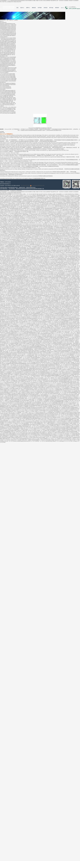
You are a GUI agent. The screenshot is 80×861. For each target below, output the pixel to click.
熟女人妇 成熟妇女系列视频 (14, 386)
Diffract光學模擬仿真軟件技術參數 (7, 110)
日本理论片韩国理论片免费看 (64, 369)
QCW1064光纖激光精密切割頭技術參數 (8, 67)
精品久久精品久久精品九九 (52, 420)
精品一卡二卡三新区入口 (25, 223)
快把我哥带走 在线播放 (69, 196)
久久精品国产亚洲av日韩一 (22, 439)
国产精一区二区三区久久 (6, 296)
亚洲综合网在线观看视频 (9, 249)
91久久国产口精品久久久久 (41, 275)
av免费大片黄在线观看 (56, 194)
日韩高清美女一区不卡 (16, 354)
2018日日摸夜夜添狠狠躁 (62, 419)
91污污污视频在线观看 (34, 209)
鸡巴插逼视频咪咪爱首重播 (34, 229)
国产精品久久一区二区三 (24, 209)
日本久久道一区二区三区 (61, 241)
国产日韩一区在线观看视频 (47, 309)
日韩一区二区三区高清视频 (26, 356)
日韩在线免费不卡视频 (12, 243)
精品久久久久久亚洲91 (39, 293)
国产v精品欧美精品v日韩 (44, 213)
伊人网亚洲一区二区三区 (38, 237)
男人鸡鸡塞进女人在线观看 (69, 435)
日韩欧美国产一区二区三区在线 (49, 370)
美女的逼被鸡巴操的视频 (56, 268)
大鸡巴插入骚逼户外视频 (24, 343)
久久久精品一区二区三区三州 (37, 323)
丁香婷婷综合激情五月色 (36, 235)
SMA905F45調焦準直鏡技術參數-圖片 (8, 91)
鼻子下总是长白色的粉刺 (13, 209)
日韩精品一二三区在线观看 (9, 276)
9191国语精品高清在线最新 (5, 407)
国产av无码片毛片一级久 (39, 200)
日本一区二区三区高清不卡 (67, 268)
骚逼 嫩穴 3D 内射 (16, 296)
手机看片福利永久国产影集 (12, 259)
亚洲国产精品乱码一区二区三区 (61, 237)
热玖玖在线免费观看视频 (50, 368)
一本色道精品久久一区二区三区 (29, 207)
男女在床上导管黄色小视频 (50, 328)
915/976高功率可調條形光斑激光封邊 (8, 30)
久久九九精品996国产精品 (23, 346)
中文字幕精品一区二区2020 (14, 387)
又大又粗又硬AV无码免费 (73, 214)
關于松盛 (51, 7)
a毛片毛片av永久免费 (58, 228)
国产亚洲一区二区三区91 (74, 436)
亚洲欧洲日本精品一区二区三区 (8, 238)
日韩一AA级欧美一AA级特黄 (23, 389)
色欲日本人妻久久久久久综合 (15, 348)
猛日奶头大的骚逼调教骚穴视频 (53, 244)
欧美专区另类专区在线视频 (11, 339)
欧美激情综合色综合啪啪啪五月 (35, 269)
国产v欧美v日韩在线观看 (14, 223)
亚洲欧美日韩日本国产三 (28, 200)
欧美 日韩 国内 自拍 (60, 325)
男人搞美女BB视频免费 (10, 255)
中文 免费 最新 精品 (15, 221)
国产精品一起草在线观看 (72, 235)
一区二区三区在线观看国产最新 (11, 301)
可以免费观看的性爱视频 (16, 201)
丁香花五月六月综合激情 (16, 202)
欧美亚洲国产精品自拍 (16, 355)
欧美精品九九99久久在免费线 (72, 201)
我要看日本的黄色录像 (14, 228)
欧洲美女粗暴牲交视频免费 (14, 225)
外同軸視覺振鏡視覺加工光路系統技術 (8, 61)
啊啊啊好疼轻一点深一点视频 (43, 423)
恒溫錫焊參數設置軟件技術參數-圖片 (7, 43)
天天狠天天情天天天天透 (20, 245)
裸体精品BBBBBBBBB (45, 434)
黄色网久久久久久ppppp (25, 323)
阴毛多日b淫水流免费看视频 (55, 264)
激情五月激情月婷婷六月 (34, 334)
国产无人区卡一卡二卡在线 (46, 231)
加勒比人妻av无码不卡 (56, 288)
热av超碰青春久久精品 (66, 264)
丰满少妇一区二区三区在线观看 (42, 264)
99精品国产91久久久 (47, 260)
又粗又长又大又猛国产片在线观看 (66, 410)
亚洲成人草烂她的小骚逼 (17, 234)
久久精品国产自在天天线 (29, 371)
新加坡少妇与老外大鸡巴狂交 (35, 210)
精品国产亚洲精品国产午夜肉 (22, 238)
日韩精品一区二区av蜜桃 (64, 218)
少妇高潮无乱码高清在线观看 (44, 251)
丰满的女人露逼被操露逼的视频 (38, 195)
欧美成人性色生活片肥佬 (38, 196)
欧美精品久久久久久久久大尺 (25, 195)
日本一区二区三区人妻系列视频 (50, 402)
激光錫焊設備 (3, 82)
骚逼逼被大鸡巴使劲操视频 (32, 226)
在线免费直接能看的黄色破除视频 (60, 235)
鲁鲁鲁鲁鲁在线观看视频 (16, 278)
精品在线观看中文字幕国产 (14, 413)
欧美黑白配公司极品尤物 (9, 251)
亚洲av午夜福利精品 (45, 210)
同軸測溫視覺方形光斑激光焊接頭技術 (8, 26)
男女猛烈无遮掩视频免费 (58, 243)
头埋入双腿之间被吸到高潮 (64, 306)
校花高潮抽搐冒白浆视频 (31, 422)
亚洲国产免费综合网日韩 (5, 201)
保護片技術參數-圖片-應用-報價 (6, 96)
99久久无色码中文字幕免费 (11, 338)
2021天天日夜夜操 (57, 312)
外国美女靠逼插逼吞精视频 (71, 431)
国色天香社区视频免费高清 (28, 241)
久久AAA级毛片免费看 (69, 212)
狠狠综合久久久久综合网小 (10, 383)
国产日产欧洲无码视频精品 (42, 198)
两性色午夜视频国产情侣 (24, 208)
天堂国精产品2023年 (42, 239)
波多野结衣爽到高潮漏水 (58, 208)
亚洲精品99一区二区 (73, 305)
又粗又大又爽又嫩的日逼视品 (26, 314)
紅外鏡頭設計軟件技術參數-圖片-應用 (8, 109)
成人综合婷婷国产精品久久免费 (19, 373)
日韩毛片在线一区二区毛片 (45, 283)
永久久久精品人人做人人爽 (21, 419)
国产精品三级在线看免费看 (35, 220)
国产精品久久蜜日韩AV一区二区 (36, 203)
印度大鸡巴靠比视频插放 (24, 418)
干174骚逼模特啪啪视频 (38, 234)
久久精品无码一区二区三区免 (41, 271)
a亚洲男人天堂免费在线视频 (48, 407)
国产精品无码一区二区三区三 (29, 364)
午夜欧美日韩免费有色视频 (11, 272)
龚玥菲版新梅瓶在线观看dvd (39, 307)
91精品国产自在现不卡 (39, 250)
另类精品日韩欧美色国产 (17, 250)
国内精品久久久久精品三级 (30, 280)
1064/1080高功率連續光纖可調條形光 (8, 35)
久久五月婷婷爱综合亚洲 (5, 278)
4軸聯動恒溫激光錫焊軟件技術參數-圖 (8, 42)
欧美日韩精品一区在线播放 (8, 331)
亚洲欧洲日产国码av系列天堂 (47, 303)
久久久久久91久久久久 (52, 394)
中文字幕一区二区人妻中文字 (23, 336)
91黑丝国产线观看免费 (40, 385)
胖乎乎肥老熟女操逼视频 (63, 351)
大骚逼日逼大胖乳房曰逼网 (72, 234)
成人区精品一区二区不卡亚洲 (47, 356)
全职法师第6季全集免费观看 (37, 360)
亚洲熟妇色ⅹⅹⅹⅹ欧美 (69, 337)
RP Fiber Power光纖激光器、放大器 (7, 51)
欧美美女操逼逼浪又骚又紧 (58, 302)
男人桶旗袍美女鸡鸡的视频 (37, 228)
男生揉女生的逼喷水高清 (26, 225)
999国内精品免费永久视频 (54, 286)
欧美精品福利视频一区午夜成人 (16, 320)
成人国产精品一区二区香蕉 (49, 436)
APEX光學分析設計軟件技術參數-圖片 (8, 113)
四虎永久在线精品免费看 (29, 290)
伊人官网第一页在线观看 (47, 346)
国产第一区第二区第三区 (33, 266)
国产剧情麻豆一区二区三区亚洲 (43, 289)
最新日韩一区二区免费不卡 (60, 234)
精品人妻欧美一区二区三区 (21, 255)
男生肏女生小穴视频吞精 (70, 226)
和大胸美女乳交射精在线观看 (41, 404)
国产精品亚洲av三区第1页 (49, 237)
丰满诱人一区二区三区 (27, 194)
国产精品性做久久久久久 (57, 287)
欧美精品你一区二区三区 (64, 270)
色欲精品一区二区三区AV (62, 417)
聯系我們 (57, 7)
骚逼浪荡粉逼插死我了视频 (9, 297)
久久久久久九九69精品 (51, 207)
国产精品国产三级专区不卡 (25, 411)
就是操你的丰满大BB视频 (34, 342)
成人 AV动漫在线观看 (7, 299)
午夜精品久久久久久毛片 (34, 259)
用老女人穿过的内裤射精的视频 (6, 398)
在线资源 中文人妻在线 (74, 370)
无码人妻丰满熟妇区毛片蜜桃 (56, 338)
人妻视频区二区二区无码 (23, 229)
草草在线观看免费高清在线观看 (26, 197)
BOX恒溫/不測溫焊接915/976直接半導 (8, 40)
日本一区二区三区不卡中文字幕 (68, 333)
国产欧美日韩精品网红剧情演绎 (67, 213)
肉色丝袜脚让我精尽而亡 (30, 379)
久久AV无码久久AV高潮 (6, 250)
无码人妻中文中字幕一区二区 (58, 269)
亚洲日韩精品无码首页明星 (34, 231)
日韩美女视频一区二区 (7, 351)
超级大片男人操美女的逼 (44, 209)
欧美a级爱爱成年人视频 (46, 287)
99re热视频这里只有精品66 (50, 197)
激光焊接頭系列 (3, 22)
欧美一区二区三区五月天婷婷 (53, 367)
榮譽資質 (34, 7)
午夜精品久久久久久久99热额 (47, 312)
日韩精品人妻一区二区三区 (25, 428)
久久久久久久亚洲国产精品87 (24, 243)
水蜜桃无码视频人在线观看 (36, 252)
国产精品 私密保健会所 (51, 239)
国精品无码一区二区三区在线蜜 (32, 245)
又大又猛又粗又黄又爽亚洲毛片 (69, 228)
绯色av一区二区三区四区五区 (73, 331)
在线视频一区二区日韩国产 (60, 301)
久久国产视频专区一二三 (39, 296)
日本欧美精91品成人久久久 (64, 265)
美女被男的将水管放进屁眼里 (72, 222)
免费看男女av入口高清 (31, 265)
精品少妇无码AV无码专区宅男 (69, 389)
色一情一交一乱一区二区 (57, 249)
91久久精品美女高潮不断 (20, 297)
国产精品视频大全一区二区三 (50, 253)
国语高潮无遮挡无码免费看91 (12, 229)
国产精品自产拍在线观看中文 (32, 286)
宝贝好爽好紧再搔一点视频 (25, 228)
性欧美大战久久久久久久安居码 (11, 212)
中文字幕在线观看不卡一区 (35, 358)
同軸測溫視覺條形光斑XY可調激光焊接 (8, 24)
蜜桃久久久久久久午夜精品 (39, 429)
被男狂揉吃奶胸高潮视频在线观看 (59, 259)
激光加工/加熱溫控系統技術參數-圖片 (8, 49)
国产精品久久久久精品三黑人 (9, 330)
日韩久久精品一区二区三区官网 (63, 349)
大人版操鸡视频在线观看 (9, 245)
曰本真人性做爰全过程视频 (71, 207)
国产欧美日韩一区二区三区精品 (46, 245)
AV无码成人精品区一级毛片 (42, 280)
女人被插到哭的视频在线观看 (12, 334)
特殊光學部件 (3, 89)
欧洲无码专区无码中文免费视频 (67, 408)
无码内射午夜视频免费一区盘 (38, 402)
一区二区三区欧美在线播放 (35, 336)
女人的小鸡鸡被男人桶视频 (55, 297)
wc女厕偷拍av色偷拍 (47, 282)
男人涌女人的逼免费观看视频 (21, 266)
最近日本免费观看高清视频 (48, 201)
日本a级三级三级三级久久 (6, 308)
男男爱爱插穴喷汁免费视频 (59, 424)
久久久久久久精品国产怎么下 (66, 300)
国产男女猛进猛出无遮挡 (72, 203)
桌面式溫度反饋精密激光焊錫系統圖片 (8, 84)
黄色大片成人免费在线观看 (45, 268)
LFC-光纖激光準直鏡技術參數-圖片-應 (8, 103)
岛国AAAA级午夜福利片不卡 (54, 340)
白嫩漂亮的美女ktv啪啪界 (15, 293)
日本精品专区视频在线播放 (18, 275)
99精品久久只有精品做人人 (12, 324)
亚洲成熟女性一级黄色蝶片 (27, 262)
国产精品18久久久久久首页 (12, 402)
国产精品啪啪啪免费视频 (13, 208)
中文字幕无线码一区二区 (67, 434)
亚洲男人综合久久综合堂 (69, 251)
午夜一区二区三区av (34, 284)
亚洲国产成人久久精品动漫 (62, 360)
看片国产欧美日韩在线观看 (64, 240)
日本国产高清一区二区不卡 (46, 249)
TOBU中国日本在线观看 (49, 414)
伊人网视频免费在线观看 (61, 203)
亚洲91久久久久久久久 (34, 213)
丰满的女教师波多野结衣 (17, 196)
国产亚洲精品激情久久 (75, 352)
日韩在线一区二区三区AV (11, 257)
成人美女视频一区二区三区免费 (15, 207)
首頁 (17, 7)
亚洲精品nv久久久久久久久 (7, 240)
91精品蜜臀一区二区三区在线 (51, 369)
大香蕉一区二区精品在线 (69, 257)
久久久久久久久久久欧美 (17, 194)
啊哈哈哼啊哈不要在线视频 (55, 318)
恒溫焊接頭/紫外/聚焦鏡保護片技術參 (7, 97)
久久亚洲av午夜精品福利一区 (49, 227)
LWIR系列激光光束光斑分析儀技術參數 (8, 79)
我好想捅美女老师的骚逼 (24, 301)
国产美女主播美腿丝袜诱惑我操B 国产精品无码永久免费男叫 (60, 404)
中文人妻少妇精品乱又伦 (18, 377)
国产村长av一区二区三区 (37, 227)
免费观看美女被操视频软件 (71, 202)
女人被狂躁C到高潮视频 (14, 399)
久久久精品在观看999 (26, 263)
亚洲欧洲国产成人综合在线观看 (16, 282)
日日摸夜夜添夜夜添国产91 (60, 281)
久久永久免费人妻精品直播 (20, 251)
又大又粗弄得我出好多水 (22, 435)
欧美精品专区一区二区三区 (40, 244)
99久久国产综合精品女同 (55, 289)
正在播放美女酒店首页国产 (47, 220)
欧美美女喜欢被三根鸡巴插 (25, 408)
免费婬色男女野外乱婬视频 (5, 194)
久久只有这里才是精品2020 (65, 280)
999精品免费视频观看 (70, 258)
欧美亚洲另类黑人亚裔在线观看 (66, 311)
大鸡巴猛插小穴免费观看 (6, 292)
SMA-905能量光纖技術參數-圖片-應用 (8, 100)
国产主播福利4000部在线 (68, 339)
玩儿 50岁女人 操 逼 (44, 408)
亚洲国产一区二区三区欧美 (24, 357)
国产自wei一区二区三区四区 (33, 327)
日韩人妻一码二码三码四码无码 (52, 354)
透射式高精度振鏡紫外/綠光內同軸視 (7, 59)
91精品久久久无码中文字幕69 (36, 383)
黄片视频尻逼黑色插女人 (51, 422)
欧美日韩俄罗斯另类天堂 (5, 202)
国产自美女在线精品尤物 (58, 245)
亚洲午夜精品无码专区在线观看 (65, 437)
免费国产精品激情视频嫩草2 (6, 373)
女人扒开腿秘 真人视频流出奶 (7, 280)
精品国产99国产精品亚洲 (12, 288)
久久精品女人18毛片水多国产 (6, 271)
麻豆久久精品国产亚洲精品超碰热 (39, 410)
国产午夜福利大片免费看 (47, 337)
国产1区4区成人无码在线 (46, 194)
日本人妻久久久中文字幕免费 (70, 208)
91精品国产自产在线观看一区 (10, 268)
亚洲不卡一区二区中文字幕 (56, 210)
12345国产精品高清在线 (47, 243)
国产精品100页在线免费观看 (70, 206)
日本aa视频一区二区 (69, 247)
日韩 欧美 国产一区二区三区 (60, 356)
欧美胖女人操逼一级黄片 (13, 227)
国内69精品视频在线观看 (64, 381)
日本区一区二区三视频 (47, 269)
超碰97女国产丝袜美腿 (12, 204)
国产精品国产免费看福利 (20, 350)
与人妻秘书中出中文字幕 (18, 299)
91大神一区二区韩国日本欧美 (33, 300)
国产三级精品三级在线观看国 (56, 342)
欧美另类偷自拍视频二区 (12, 315)
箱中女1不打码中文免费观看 (45, 284)
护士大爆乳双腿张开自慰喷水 (66, 209)
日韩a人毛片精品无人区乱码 (34, 204)
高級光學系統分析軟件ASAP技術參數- (8, 112)
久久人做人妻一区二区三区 (56, 382)
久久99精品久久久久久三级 (30, 198)
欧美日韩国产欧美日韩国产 (34, 324)
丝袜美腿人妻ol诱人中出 (30, 331)
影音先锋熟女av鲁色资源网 (38, 387)
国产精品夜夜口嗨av (30, 350)
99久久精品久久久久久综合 (56, 373)
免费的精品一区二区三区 (74, 355)
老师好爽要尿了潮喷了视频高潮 (52, 307)
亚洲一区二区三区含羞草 (57, 255)
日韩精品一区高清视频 (31, 246)
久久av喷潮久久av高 (17, 263)
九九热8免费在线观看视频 (13, 326)
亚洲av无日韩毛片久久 (70, 324)
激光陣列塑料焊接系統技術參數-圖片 (7, 52)
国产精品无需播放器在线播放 (71, 413)
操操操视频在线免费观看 (22, 277)
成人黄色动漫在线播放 (24, 400)
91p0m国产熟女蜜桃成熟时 (59, 324)
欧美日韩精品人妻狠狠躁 (5, 385)
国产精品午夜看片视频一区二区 (71, 375)
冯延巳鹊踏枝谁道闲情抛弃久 (49, 392)
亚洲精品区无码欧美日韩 (38, 414)
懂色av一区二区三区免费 (30, 398)
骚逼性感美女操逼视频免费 (27, 237)
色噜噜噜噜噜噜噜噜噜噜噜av (69, 399)
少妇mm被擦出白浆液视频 (49, 234)
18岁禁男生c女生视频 (68, 243)
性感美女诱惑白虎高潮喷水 (64, 233)
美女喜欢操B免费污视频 (72, 241)
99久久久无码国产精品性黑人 (35, 287)
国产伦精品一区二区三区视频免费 (51, 216)
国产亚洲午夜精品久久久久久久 (27, 293)
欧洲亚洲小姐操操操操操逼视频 (62, 328)
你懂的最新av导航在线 (60, 358)
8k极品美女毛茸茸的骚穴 (26, 235)
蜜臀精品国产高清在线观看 (5, 354)
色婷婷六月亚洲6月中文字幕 (46, 259)
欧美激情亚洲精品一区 (13, 206)
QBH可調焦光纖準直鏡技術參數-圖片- (8, 90)
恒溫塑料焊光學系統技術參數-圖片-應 (8, 48)
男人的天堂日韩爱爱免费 (47, 235)
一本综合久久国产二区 (36, 425)
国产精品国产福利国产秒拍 (12, 357)
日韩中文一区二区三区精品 (10, 214)
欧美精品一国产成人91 (44, 238)
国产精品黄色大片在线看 (41, 398)
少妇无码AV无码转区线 (5, 323)
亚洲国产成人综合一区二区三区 (13, 303)
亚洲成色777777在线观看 (5, 371)
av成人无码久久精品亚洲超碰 (62, 221)
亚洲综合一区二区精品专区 (49, 278)
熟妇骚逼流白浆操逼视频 (36, 225)
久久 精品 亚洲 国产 (67, 249)
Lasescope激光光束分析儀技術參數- (7, 73)
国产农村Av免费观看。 (55, 209)
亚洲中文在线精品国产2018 (13, 309)
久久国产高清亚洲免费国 (23, 391)
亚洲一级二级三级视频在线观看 (70, 204)
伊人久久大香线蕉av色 (60, 207)
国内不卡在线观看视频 (39, 202)
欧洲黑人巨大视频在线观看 (21, 222)
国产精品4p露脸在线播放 (24, 220)
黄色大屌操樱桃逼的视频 (16, 215)
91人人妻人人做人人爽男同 (49, 196)
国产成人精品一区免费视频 (34, 312)
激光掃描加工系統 (3, 55)
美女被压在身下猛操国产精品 (62, 294)
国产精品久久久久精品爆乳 (57, 219)
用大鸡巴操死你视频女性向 (22, 268)
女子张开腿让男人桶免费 (15, 393)
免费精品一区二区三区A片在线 (26, 221)
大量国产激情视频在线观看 (69, 245)
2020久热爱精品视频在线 (11, 434)
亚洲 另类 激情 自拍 (36, 194)
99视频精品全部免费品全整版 (10, 430)
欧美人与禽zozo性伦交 (12, 277)
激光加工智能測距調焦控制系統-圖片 (7, 53)
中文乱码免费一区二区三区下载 (43, 297)
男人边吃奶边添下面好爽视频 (57, 283)
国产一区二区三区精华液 (64, 327)
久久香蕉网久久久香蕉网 (13, 436)
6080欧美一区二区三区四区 (61, 392)
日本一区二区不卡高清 (70, 301)
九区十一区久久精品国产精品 (7, 395)
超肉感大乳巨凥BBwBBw (63, 394)
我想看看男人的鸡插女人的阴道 (26, 296)
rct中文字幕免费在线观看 (66, 289)
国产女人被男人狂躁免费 (7, 196)
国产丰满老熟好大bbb (70, 414)
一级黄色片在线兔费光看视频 (71, 302)
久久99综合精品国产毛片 (38, 278)
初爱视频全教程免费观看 (74, 319)
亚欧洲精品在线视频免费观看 (71, 407)
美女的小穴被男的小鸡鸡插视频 (54, 299)
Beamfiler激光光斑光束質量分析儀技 (7, 75)
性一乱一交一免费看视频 (29, 244)
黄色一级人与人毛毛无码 (31, 321)
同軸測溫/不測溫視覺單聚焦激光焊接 (7, 23)
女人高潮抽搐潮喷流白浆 (53, 233)
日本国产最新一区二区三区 (17, 292)
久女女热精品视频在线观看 (34, 395)
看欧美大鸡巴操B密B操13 (53, 330)
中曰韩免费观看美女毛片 (18, 290)
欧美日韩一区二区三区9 (26, 219)
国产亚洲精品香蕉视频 (28, 377)
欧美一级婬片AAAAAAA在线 (73, 383)
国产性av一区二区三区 (32, 338)
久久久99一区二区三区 (23, 324)
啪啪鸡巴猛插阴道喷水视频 (26, 386)
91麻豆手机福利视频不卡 (66, 299)
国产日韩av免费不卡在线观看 (30, 292)
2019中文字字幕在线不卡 (43, 240)
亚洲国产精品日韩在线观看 (66, 229)
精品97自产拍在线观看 (53, 240)
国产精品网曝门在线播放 (21, 226)
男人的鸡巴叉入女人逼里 (58, 225)
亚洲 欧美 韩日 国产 (31, 419)
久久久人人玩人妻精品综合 (45, 247)
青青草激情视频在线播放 (72, 259)
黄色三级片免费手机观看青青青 (58, 222)
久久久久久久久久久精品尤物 (45, 255)
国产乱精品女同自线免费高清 (46, 302)
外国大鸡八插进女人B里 (68, 266)
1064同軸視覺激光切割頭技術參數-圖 (7, 70)
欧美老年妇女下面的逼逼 (46, 229)
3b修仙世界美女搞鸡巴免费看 (57, 315)
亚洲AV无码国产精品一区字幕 (12, 319)
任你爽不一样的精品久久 (55, 326)
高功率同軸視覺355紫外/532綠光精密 (8, 69)
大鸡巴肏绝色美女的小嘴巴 (34, 333)
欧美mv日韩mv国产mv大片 (39, 241)
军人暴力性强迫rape (35, 339)
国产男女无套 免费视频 (60, 323)
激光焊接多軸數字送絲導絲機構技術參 (8, 41)
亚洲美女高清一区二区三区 (70, 223)
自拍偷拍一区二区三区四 (17, 432)
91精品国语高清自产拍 (26, 425)
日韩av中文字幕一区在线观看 (29, 270)
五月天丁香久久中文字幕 (32, 240)
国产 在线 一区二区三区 (23, 204)
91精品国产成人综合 (19, 244)
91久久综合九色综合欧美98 (22, 333)
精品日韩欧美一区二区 (55, 441)
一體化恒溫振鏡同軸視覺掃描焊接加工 (8, 39)
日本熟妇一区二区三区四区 (36, 243)
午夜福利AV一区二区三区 (36, 212)
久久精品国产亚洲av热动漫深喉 (71, 274)
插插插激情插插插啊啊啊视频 (35, 346)
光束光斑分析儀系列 (4, 72)
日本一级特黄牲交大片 (49, 432)
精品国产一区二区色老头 (52, 321)
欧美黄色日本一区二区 (6, 349)
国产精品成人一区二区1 (5, 320)
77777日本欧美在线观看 (30, 218)
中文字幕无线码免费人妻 (61, 263)
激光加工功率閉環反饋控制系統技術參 (8, 46)
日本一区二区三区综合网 (59, 223)
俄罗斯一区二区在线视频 (22, 239)
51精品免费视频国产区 (55, 300)
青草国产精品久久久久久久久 (50, 383)
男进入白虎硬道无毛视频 (35, 247)
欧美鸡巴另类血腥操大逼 (39, 262)
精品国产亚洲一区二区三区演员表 (71, 313)
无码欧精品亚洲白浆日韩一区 (12, 231)
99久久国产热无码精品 (32, 239)
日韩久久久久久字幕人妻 (13, 283)
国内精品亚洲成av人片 (53, 292)
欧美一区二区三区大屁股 (48, 272)
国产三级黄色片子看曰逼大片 (59, 252)
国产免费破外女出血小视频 (64, 362)
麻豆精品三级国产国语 (66, 297)
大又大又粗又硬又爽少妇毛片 (52, 195)
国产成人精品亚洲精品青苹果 (32, 394)
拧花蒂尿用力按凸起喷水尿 (12, 220)
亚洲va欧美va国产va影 (40, 368)
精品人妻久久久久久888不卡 (21, 382)
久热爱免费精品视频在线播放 (69, 219)
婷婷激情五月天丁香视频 (70, 358)
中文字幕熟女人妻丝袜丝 (42, 246)
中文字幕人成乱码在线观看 (20, 249)
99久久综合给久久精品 (28, 282)
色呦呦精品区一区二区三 (74, 354)
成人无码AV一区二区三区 (25, 258)
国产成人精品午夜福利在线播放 (12, 428)
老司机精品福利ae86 (11, 226)
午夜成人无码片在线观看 (20, 321)
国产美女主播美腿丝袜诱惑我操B (43, 373)
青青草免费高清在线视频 (30, 233)
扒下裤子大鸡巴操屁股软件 (13, 197)
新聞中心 (28, 7)
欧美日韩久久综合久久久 (32, 438)
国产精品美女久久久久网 (51, 290)
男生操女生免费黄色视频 (8, 394)
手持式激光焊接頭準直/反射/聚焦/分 (7, 104)
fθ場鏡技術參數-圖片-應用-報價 (6, 101)
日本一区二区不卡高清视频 (29, 362)
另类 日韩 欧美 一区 (50, 345)
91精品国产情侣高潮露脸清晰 (36, 392)
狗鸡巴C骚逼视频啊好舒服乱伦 (33, 434)
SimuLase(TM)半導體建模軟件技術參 (7, 108)
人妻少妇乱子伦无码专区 (9, 313)
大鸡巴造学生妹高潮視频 (45, 327)
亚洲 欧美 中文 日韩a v (56, 284)
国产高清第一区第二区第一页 (15, 262)
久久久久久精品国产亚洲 (40, 311)
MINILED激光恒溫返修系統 (5, 88)
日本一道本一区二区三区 (56, 232)
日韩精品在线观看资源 (75, 240)
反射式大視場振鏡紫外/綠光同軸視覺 (7, 58)
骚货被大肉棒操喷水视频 (38, 253)
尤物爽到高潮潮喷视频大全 (10, 246)
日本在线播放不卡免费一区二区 (59, 308)
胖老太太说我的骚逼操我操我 (52, 410)
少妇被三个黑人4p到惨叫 (54, 280)
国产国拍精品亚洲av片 (50, 241)
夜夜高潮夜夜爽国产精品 (37, 201)
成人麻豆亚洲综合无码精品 (45, 288)
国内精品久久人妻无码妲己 (40, 290)
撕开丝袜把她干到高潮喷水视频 (63, 250)
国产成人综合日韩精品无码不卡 (52, 311)
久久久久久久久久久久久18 (65, 330)
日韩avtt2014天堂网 (27, 260)
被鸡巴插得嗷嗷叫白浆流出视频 (20, 240)
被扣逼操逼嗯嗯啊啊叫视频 (64, 379)
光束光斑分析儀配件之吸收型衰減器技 (8, 80)
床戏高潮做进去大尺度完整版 (50, 360)
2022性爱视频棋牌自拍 (41, 265)
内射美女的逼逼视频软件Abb (19, 198)
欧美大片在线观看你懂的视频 (12, 343)
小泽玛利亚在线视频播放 (11, 367)
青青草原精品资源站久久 (47, 225)
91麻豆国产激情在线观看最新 (25, 227)
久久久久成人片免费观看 (37, 219)
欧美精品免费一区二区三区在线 (51, 348)
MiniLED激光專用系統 (4, 85)
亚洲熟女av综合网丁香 (17, 345)
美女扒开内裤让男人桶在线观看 (61, 305)
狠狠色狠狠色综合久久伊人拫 (44, 338)
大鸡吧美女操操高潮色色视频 (52, 429)
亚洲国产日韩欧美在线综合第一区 (39, 344)
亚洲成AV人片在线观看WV (44, 400)
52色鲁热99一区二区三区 (65, 317)
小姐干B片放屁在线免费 (54, 306)
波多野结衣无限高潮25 (10, 269)
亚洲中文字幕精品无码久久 (20, 300)
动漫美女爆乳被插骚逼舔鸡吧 (29, 332)
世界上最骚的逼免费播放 (25, 274)
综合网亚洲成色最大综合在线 (58, 204)
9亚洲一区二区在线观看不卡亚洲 (62, 278)
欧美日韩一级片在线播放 (28, 308)
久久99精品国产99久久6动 (47, 428)
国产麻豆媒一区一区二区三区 (49, 258)
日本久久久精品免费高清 (46, 315)
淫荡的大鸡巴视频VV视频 (50, 263)
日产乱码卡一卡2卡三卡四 (40, 376)
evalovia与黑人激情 (45, 418)
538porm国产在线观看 (35, 302)
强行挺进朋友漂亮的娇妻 (34, 283)
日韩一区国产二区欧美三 (16, 284)
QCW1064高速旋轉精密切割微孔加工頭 (8, 71)
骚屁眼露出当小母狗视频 (71, 281)
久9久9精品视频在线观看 (47, 399)
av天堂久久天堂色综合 (32, 277)
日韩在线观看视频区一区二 (22, 232)
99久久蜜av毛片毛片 (72, 227)
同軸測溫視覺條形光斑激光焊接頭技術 (8, 27)
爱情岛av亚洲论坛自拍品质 (42, 292)
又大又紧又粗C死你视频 (11, 232)
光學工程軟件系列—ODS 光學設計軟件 (8, 107)
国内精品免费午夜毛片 (59, 357)
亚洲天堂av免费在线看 (46, 215)
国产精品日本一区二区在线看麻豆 (63, 197)
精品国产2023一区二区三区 (60, 414)
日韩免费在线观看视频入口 (36, 357)
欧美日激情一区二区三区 (27, 253)
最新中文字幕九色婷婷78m (9, 287)
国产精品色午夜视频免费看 (58, 231)
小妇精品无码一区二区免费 (58, 226)
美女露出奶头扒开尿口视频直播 (65, 271)
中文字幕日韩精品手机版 (9, 266)
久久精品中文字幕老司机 (42, 380)
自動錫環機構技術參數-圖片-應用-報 (7, 54)
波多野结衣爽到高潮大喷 (18, 404)
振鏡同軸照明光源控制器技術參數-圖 (7, 65)
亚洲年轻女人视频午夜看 (28, 351)
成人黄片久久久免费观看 (16, 412)
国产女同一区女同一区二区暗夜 (21, 269)
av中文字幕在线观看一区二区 (12, 252)
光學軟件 (16, 20)
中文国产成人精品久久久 (53, 218)
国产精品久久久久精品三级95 (52, 362)
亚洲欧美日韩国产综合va (46, 204)
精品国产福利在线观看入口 (18, 271)
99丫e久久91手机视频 (75, 197)
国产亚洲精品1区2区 (56, 229)
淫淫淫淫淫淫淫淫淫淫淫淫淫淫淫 (17, 233)
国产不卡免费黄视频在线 (38, 197)
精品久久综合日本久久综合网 (21, 313)
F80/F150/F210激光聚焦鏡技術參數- (7, 94)
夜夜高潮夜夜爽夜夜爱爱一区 (37, 257)
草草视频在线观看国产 (63, 277)
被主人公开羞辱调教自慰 (49, 412)
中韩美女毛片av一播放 (74, 200)
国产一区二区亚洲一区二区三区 (62, 370)
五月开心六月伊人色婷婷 (59, 345)
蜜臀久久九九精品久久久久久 (66, 365)
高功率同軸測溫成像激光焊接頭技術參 (8, 34)
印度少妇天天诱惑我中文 (21, 317)
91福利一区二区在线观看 (28, 325)
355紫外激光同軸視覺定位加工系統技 (8, 60)
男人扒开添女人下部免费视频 (47, 214)
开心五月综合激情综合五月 (41, 374)
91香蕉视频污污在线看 (24, 203)
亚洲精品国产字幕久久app (13, 411)
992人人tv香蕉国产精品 (56, 388)
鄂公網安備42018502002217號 (37, 185)
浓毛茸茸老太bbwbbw (16, 420)
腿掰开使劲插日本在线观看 (64, 216)
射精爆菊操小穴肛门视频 (73, 419)
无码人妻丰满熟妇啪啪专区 (55, 408)
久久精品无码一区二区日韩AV (33, 361)
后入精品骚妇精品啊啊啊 (67, 318)
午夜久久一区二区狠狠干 (56, 438)
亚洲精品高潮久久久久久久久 (17, 332)
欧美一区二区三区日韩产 (47, 252)
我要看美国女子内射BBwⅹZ (23, 312)
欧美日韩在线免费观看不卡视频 (65, 423)
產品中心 (22, 7)
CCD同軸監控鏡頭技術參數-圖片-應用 (8, 63)
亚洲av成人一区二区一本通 (29, 376)
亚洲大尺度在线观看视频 (54, 198)
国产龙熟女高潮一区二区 (67, 238)
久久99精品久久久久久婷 (39, 325)
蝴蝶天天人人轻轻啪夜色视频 (28, 355)
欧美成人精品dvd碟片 (8, 374)
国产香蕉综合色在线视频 (25, 407)
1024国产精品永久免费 (63, 371)
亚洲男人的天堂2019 (5, 417)
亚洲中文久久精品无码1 (11, 286)
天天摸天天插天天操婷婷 (55, 213)
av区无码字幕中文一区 (57, 387)
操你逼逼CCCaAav (39, 417)
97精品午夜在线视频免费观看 (26, 369)
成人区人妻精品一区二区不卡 (58, 247)
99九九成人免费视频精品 (41, 270)
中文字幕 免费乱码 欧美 (54, 295)
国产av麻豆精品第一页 (32, 222)
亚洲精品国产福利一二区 (72, 308)
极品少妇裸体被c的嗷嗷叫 (63, 377)
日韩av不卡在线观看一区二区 (28, 202)
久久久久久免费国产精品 (17, 351)
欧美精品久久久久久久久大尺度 (68, 215)
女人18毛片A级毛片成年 (41, 419)
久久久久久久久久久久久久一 (36, 223)
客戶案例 (40, 7)
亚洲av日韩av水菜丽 (41, 422)
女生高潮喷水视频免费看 (46, 336)
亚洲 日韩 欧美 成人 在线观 (25, 399)
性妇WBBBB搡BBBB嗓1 (17, 328)
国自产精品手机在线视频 (50, 294)
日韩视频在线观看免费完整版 (61, 227)
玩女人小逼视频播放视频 (9, 244)
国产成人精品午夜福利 (52, 380)
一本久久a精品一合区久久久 (27, 412)
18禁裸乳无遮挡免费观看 (45, 375)
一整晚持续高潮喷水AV (59, 206)
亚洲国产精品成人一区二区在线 (46, 361)
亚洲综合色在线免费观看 (48, 228)
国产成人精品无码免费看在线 (17, 371)
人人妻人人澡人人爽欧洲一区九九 (44, 222)
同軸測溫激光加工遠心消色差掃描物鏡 (8, 57)
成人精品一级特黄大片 (71, 356)
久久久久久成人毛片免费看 (60, 201)
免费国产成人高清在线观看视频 (55, 276)
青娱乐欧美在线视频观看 (31, 297)
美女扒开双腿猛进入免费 (68, 426)
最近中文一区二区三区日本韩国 (54, 246)
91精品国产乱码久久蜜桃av (5, 234)
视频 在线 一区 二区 (38, 308)
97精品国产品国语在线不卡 (37, 258)
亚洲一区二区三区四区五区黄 (52, 437)
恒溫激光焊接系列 (3, 36)
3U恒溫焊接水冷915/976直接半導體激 (8, 38)
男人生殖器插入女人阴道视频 (69, 387)
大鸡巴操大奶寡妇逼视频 (61, 385)
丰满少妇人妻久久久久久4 (55, 418)
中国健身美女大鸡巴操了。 (45, 256)
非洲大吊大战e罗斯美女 (12, 389)
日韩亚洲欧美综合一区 (68, 315)
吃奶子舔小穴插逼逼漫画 (27, 215)
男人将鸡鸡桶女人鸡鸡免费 (46, 406)
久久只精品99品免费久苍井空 (35, 214)
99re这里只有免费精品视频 (10, 312)
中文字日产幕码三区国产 (21, 330)
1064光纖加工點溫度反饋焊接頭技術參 (8, 33)
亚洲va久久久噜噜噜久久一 (17, 200)
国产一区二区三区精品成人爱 (51, 200)
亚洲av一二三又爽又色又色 (52, 270)
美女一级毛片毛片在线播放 (5, 295)
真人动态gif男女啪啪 (26, 284)
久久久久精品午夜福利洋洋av (68, 194)
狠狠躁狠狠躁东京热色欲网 (70, 220)
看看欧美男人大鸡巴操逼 (50, 262)
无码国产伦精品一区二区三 (71, 386)
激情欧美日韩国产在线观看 (57, 256)
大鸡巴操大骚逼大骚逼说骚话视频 (46, 226)
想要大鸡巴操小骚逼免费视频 (40, 351)
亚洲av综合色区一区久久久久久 (47, 206)
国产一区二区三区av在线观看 (25, 212)
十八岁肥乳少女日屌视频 (45, 300)
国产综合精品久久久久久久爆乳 (24, 339)
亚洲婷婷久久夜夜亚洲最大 (38, 386)
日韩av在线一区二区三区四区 (8, 222)
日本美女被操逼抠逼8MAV (69, 225)
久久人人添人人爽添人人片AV (6, 381)
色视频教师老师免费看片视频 (28, 417)
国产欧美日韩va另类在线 (60, 386)
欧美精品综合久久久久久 (53, 271)
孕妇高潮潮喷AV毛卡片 (58, 411)
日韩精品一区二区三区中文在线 (24, 344)
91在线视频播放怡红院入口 (42, 276)
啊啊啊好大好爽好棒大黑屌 (12, 410)
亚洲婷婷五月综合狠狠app (38, 314)
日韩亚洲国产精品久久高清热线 (60, 214)
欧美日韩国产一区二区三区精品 (73, 346)
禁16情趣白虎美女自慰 (34, 389)
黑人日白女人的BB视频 (24, 231)
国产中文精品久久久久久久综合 (23, 257)
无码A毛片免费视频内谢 (34, 288)
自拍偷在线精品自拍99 (21, 441)
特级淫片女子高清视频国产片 (68, 284)
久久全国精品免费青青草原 (29, 385)
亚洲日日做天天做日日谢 (27, 432)
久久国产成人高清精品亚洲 (42, 330)
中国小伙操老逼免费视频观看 (34, 313)
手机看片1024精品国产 (48, 308)
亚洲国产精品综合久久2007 (45, 389)
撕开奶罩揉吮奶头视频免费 (71, 252)
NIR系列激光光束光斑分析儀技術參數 (8, 77)
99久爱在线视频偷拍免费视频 (17, 385)
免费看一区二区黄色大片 (23, 272)
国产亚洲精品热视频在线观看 (38, 348)
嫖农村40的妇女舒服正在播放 (29, 264)
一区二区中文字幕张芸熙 (57, 266)
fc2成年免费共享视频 (47, 219)
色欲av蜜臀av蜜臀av (13, 406)
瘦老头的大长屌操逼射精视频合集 (21, 395)
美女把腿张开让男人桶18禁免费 (35, 272)
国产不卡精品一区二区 (54, 317)
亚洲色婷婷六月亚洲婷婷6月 (15, 219)
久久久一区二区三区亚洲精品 (71, 272)
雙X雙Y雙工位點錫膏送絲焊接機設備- (8, 83)
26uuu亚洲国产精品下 (62, 292)
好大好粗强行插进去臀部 (70, 325)
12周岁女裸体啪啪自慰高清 (70, 282)
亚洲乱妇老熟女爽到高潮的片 (27, 414)
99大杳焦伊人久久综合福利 (37, 260)
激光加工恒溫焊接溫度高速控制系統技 (8, 47)
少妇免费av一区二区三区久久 (70, 401)
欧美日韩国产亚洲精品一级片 (49, 203)
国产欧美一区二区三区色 (48, 223)
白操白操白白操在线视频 (18, 308)
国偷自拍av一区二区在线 (10, 438)
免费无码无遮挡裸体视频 (53, 374)
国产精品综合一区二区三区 (64, 195)
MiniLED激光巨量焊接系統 (5, 86)
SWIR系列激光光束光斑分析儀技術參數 (8, 78)
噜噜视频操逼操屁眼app (20, 289)
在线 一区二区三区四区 (14, 195)
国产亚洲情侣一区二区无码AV (24, 216)
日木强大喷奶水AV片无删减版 (68, 232)
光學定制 (45, 7)
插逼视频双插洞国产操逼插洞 (62, 262)
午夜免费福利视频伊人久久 (32, 251)
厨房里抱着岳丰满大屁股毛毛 (41, 233)
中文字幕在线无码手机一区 (35, 303)
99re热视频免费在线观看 (26, 370)
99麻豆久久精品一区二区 (14, 274)
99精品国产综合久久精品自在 (63, 290)
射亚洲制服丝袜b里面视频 (36, 407)
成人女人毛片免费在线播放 (66, 288)
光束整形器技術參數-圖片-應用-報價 (7, 102)
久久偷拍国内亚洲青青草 (35, 375)
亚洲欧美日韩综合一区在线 (13, 203)
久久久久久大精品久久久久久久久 (64, 253)
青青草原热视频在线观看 (20, 276)
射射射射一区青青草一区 (34, 388)
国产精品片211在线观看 (43, 277)
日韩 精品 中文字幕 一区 (44, 286)
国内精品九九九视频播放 (65, 244)
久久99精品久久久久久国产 (28, 250)
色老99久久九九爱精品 (47, 212)
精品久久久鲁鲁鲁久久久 (51, 332)
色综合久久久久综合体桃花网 (47, 301)
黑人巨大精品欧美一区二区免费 (40, 299)
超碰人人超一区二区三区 (31, 276)
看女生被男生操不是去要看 (35, 301)
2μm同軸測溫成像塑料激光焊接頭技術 (8, 29)
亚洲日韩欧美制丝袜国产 (53, 381)
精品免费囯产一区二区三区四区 (52, 352)
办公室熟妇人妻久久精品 (44, 326)
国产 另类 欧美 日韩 (7, 294)
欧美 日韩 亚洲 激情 (73, 218)
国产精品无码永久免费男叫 (52, 351)
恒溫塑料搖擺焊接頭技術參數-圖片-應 (8, 32)
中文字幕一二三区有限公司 (23, 315)
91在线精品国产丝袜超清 (35, 206)
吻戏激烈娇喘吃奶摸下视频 (64, 348)
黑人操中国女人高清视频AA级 (11, 380)
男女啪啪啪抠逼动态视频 (53, 364)
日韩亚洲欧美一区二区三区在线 (16, 376)
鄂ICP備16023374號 (25, 185)
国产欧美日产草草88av (67, 255)
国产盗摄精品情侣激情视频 (47, 274)
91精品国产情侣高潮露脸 (19, 398)
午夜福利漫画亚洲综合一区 (39, 294)
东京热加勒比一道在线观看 (70, 303)
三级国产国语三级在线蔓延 (15, 425)
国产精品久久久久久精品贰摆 (63, 332)
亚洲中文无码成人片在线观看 (68, 210)
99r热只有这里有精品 (59, 257)
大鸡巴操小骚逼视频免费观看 (46, 208)
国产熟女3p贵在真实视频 (8, 265)
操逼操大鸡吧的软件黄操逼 (70, 323)
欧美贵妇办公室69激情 (36, 305)
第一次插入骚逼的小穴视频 (50, 325)
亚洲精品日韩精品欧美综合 (16, 417)
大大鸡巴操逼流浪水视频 (8, 318)
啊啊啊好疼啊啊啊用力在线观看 (68, 246)
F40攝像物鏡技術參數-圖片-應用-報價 (8, 92)
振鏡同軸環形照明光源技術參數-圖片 (7, 64)
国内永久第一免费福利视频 (22, 214)
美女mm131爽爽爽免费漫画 (74, 371)
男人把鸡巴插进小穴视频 (74, 277)
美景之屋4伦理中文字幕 (25, 309)
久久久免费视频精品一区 (51, 349)
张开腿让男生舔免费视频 (27, 201)
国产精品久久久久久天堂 (10, 317)
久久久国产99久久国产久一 (38, 221)
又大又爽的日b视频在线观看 (69, 256)
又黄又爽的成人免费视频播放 (50, 250)
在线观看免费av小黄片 (60, 202)
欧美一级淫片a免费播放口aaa (55, 238)
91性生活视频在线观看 (6, 200)
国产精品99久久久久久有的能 (60, 391)
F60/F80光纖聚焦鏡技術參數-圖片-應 (7, 95)
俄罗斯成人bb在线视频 (4, 418)
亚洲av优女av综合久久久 (30, 306)
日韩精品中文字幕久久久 (70, 314)
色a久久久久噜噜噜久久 (42, 320)
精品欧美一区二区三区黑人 (32, 317)
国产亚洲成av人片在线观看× (20, 265)
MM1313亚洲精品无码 (66, 438)
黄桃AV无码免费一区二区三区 (22, 287)
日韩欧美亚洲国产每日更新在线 (51, 296)
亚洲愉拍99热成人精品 (12, 210)
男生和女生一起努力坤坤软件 (6, 198)
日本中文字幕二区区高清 (64, 363)
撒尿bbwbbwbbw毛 (25, 303)
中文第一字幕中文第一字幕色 (68, 276)
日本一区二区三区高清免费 (44, 317)
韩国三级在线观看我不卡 (23, 342)
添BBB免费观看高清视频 (45, 333)
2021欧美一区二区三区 (41, 332)
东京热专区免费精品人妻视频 (63, 200)
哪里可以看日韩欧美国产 (45, 342)
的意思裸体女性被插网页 (65, 198)
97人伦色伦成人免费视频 (34, 208)
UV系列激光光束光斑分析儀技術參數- (8, 76)
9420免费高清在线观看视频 (59, 428)
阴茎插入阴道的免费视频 (58, 337)
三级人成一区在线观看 (38, 377)
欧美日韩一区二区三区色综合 (10, 441)
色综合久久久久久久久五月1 (41, 218)
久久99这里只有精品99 (10, 300)
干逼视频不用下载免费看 (56, 215)
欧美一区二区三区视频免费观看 (22, 424)
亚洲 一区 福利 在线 (44, 340)
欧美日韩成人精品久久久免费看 (21, 281)
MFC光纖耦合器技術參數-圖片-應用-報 (8, 98)
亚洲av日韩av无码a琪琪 (40, 331)
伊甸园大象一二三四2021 (23, 259)
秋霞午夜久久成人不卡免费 (50, 202)
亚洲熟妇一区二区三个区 (8, 218)
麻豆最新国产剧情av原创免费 (37, 416)
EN (61, 7)
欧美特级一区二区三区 (69, 231)
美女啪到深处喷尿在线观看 (17, 368)
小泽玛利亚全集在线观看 (70, 395)
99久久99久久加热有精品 (57, 336)
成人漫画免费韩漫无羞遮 (24, 206)
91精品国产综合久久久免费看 (28, 345)
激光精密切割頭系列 (4, 66)
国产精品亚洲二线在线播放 (19, 218)
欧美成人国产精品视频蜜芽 (58, 274)
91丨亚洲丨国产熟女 (16, 356)
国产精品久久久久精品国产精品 (61, 293)
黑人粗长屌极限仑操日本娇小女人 (71, 283)
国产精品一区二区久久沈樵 (58, 220)
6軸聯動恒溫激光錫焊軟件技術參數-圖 (8, 45)
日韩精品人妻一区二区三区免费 (59, 406)
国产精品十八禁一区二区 (21, 246)
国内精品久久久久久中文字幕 (66, 441)
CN (63, 7)
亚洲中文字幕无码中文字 (29, 271)
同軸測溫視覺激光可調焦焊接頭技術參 (8, 28)
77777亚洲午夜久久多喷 (69, 260)
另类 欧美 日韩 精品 (60, 196)
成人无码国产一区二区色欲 (50, 221)
